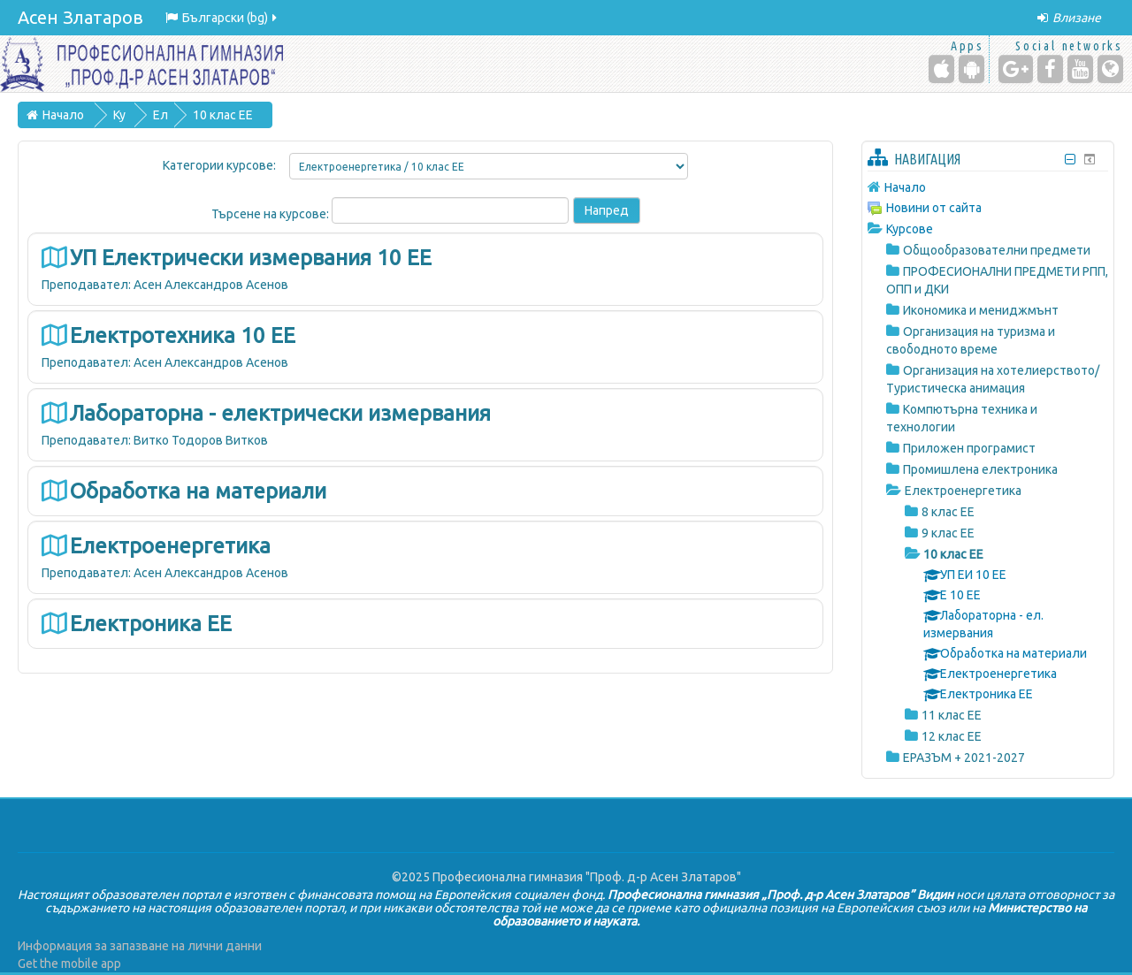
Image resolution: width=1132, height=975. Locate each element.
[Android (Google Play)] (971, 69)
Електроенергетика (170, 546)
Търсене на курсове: (271, 214)
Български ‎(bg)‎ (222, 18)
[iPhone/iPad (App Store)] (941, 69)
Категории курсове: (219, 165)
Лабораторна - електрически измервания (280, 413)
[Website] (1110, 69)
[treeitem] (988, 187)
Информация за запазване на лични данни (140, 946)
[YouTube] (1080, 69)
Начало (905, 187)
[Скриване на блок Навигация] (1070, 159)
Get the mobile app (69, 963)
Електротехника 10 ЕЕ (182, 335)
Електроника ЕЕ (151, 624)
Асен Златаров (80, 17)
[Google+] (1015, 69)
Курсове (909, 229)
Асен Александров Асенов (211, 285)
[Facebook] (1050, 69)
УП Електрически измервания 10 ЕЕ (251, 258)
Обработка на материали (198, 491)
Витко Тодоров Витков (201, 440)
